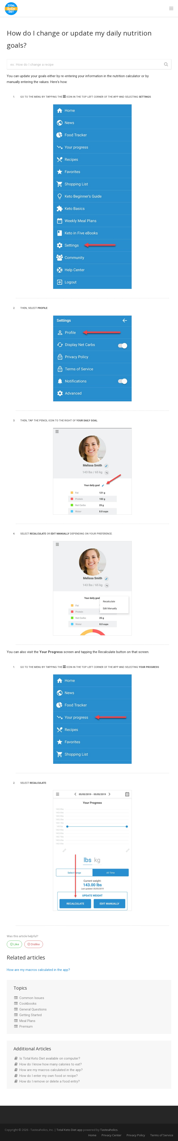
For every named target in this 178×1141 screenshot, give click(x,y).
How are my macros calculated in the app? (38, 970)
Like (14, 944)
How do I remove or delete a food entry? (49, 1081)
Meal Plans (27, 1021)
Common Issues (31, 998)
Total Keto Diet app (70, 1130)
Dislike (33, 944)
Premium (26, 1026)
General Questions (33, 1009)
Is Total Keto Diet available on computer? (49, 1058)
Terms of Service (161, 1135)
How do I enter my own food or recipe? (48, 1076)
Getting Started (30, 1015)
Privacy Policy (136, 1135)
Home (92, 1135)
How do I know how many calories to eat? (50, 1064)
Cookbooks (28, 1004)
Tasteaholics (109, 1130)
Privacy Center (111, 1135)
